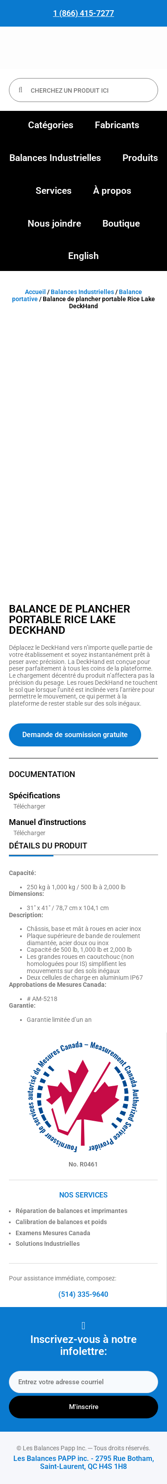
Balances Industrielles (82, 291)
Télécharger (29, 806)
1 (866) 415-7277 (83, 13)
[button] (50, 125)
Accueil (35, 291)
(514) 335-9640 (83, 1294)
